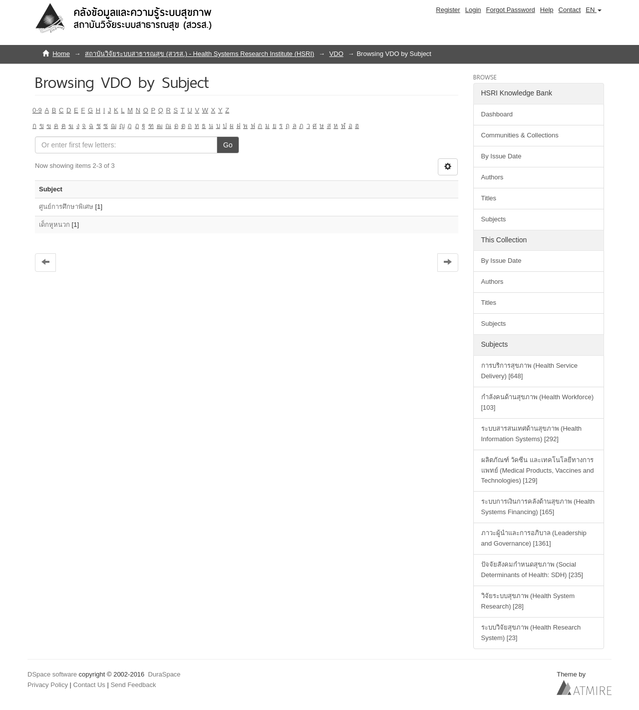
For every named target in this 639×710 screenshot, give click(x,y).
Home (61, 53)
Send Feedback (133, 685)
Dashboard (497, 114)
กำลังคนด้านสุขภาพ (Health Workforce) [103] (537, 402)
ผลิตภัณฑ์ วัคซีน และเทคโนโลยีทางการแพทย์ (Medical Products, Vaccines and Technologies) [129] (537, 470)
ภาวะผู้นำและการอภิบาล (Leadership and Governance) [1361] (534, 538)
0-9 (37, 110)
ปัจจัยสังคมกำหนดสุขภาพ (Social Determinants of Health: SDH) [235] (532, 570)
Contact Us (89, 685)
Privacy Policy (47, 685)
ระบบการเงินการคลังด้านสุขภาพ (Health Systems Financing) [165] (538, 507)
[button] (593, 10)
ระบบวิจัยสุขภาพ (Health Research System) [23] (531, 633)
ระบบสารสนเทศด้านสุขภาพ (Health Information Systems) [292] (531, 434)
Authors (492, 177)
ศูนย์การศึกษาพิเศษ (66, 206)
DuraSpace (164, 674)
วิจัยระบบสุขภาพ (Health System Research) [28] (528, 601)
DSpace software (52, 674)
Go (228, 145)
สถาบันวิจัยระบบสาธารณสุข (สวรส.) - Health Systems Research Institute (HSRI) (199, 53)
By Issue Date (501, 156)
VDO (336, 53)
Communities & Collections (520, 135)
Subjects (493, 219)
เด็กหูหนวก (54, 224)
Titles (489, 198)
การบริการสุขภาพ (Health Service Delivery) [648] (529, 371)
